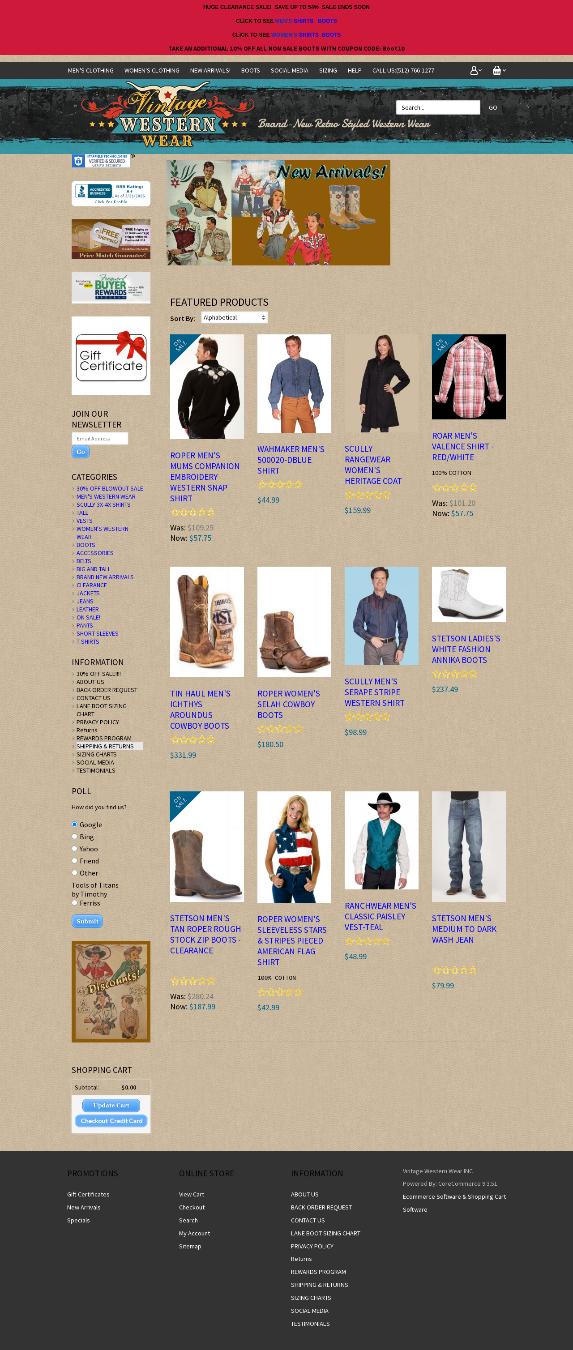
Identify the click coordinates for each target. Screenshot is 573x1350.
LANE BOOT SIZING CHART (325, 1233)
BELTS (84, 561)
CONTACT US (94, 698)
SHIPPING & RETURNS (105, 746)
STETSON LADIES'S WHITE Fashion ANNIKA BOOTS (466, 649)
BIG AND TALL (94, 569)
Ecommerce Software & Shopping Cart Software (454, 1202)
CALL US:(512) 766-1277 (403, 70)
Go (493, 107)
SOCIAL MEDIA (289, 70)
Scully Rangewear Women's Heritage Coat (373, 464)
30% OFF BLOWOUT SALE (110, 488)
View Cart (191, 1194)
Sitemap (190, 1246)
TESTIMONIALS (96, 770)
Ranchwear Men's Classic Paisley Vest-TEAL (380, 916)
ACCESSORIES (95, 553)
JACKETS (88, 593)
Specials (78, 1220)
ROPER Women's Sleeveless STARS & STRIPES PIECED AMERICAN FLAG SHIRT (292, 940)
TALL (82, 512)
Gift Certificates (88, 1194)
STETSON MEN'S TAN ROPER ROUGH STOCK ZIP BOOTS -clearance (205, 934)
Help (355, 70)
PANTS (85, 625)
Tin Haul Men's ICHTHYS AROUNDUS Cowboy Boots (200, 709)
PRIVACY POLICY (98, 722)
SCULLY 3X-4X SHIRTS (104, 504)
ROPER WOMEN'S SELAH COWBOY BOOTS (288, 704)
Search (188, 1220)
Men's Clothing (91, 70)
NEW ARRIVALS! (210, 70)
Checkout (192, 1207)
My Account (194, 1233)
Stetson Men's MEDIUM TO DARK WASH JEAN (464, 929)
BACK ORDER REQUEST (107, 690)
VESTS (85, 521)
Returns (87, 730)
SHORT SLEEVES (98, 633)
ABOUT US (90, 682)
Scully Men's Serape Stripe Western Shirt (375, 692)
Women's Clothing (152, 70)
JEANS (85, 601)
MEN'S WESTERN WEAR (106, 496)
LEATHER (88, 609)
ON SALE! (88, 617)
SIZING (328, 70)
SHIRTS (303, 21)
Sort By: (182, 318)
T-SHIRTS (88, 641)
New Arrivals (84, 1207)
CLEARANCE (92, 585)
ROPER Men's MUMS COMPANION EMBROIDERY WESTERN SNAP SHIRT (205, 477)
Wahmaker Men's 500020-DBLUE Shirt (291, 460)
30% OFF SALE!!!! (99, 674)
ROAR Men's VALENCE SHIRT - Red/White (463, 446)
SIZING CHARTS (97, 754)
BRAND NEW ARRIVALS (105, 577)
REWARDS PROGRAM (104, 738)
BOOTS (327, 21)
